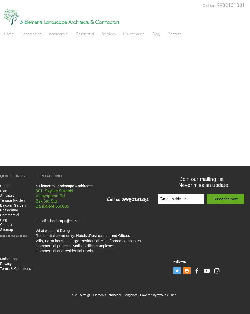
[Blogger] (187, 270)
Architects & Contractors (94, 22)
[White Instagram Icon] (216, 270)
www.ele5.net (166, 295)
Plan (3, 191)
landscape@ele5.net (66, 221)
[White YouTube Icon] (206, 270)
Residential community (55, 235)
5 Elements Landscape (44, 22)
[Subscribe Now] (225, 199)
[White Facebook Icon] (197, 270)
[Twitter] (177, 270)
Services (7, 196)
